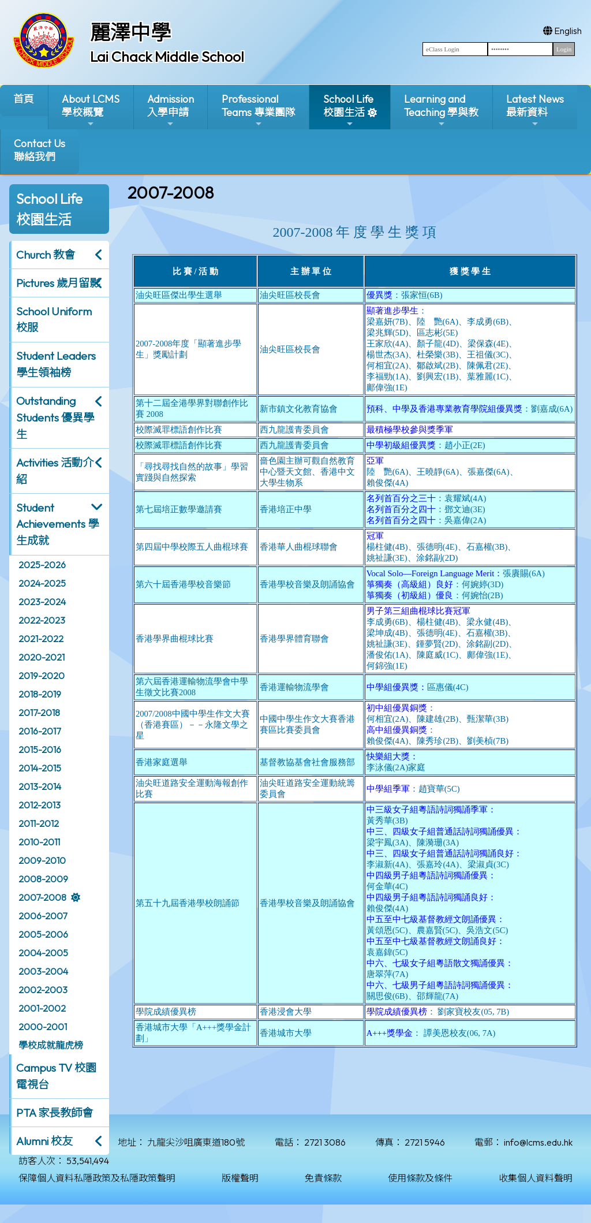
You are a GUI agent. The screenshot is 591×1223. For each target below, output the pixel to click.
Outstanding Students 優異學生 (55, 417)
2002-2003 (43, 989)
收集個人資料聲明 (536, 1178)
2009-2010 (42, 860)
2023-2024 (42, 601)
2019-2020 (41, 675)
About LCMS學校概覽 (90, 110)
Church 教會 (45, 255)
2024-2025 (42, 583)
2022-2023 (41, 620)
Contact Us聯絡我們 (39, 150)
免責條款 (323, 1178)
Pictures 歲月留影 (58, 283)
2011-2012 (38, 823)
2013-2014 (39, 786)
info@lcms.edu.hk (538, 1142)
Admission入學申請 (170, 110)
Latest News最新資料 (535, 110)
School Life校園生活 (348, 110)
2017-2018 (39, 712)
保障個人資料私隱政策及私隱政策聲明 (96, 1178)
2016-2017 (39, 731)
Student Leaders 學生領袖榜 (56, 364)
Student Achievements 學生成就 (57, 524)
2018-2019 (39, 694)
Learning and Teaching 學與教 (441, 110)
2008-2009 (43, 879)
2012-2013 (39, 805)
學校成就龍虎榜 (50, 1045)
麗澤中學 (130, 32)
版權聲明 (240, 1178)
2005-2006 (43, 934)
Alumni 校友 (44, 1141)
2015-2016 (39, 749)
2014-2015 (39, 768)
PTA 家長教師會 (54, 1113)
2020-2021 (41, 657)
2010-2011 (39, 842)
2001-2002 (42, 1008)
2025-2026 (42, 565)
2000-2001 (42, 1026)
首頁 (23, 99)
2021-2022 (40, 638)
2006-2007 (42, 916)
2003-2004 (43, 971)
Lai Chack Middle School (167, 56)
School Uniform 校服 (54, 319)
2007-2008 (42, 897)
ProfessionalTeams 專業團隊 (259, 110)
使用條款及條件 (420, 1178)
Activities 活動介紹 (54, 471)
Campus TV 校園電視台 (56, 1076)
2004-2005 (43, 953)
